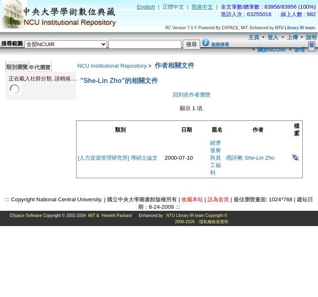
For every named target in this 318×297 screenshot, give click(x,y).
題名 (217, 130)
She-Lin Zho (259, 158)
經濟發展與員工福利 (215, 158)
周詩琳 (233, 158)
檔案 (296, 130)
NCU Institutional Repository (111, 66)
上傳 (292, 37)
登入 (273, 37)
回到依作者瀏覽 (191, 95)
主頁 (254, 37)
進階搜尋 (220, 44)
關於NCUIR (272, 50)
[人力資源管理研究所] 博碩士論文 (118, 158)
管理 (299, 50)
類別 (120, 130)
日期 (186, 130)
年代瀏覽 (39, 67)
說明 (311, 37)
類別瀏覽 (17, 67)
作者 (258, 130)
